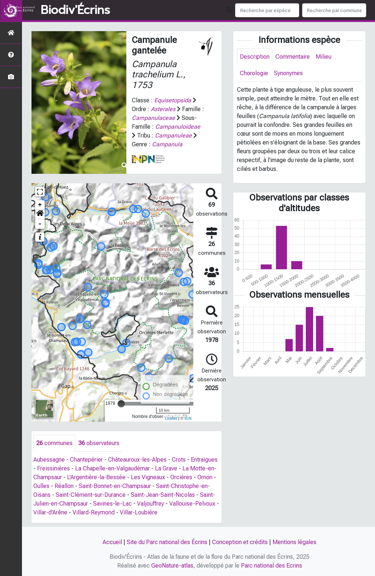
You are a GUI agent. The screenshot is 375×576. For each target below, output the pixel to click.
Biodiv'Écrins (75, 10)
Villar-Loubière (138, 512)
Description (255, 56)
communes (54, 443)
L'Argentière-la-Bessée (96, 477)
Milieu (323, 56)
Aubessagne (49, 459)
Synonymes (288, 73)
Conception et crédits (240, 542)
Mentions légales (294, 542)
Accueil (112, 542)
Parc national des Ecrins (271, 565)
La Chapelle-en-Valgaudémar (112, 468)
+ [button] (40, 205)
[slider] (121, 403)
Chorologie (254, 73)
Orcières (181, 477)
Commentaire (292, 56)
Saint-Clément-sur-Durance (91, 494)
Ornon (204, 477)
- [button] (40, 224)
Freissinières (53, 468)
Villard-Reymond (94, 512)
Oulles (41, 486)
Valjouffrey (150, 503)
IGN (188, 418)
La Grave (166, 468)
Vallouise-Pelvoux (192, 503)
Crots (179, 459)
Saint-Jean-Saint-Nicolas (163, 494)
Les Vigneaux (148, 477)
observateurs (98, 443)
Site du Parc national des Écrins (167, 542)
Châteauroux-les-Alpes (137, 459)
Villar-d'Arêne (50, 512)
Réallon (64, 486)
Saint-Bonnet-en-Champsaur (115, 486)
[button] (40, 214)
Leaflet (171, 418)
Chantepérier (86, 459)
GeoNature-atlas (172, 565)
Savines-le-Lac (112, 503)
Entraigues (204, 459)
